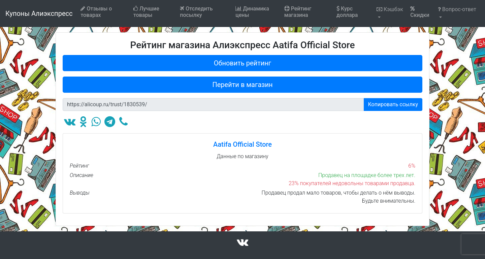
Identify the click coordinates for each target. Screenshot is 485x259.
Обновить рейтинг (242, 63)
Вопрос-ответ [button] (457, 9)
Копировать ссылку (393, 104)
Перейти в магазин (243, 85)
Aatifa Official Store (242, 144)
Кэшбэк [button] (390, 9)
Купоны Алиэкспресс (38, 13)
